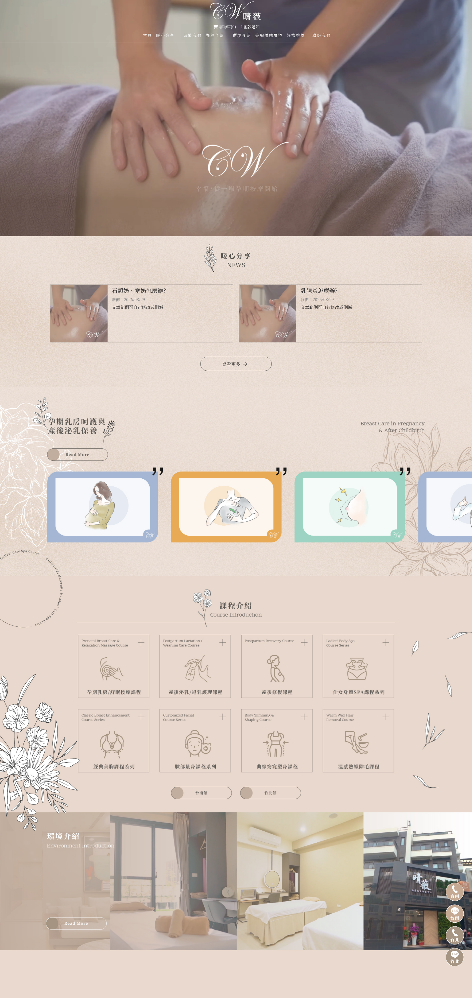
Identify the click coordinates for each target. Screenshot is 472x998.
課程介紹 (215, 35)
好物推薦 (296, 35)
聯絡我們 (321, 35)
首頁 (147, 35)
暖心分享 (165, 35)
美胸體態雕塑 (269, 35)
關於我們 (192, 35)
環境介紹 (242, 35)
